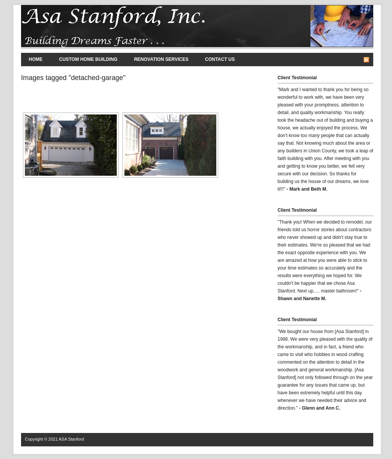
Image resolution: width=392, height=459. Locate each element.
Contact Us (220, 59)
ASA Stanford (71, 439)
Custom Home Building (88, 59)
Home (35, 59)
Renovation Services (161, 59)
